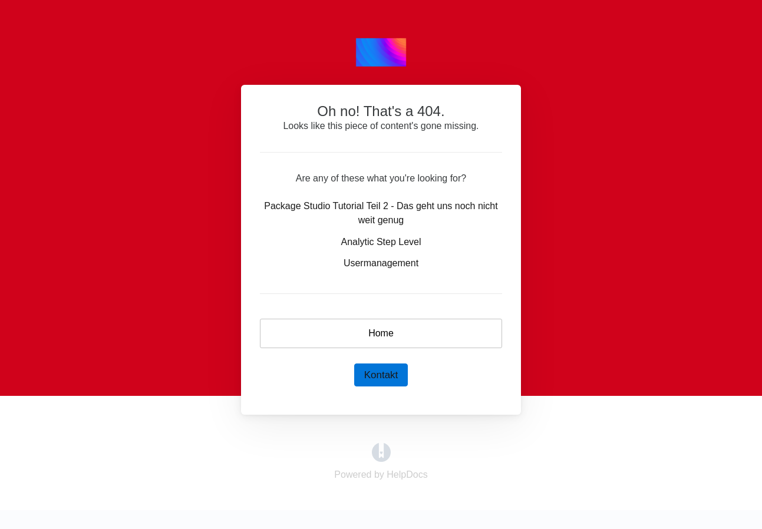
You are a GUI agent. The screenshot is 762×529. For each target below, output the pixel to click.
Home (381, 333)
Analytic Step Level (381, 242)
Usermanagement (381, 263)
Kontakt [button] (381, 375)
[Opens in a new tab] (381, 452)
